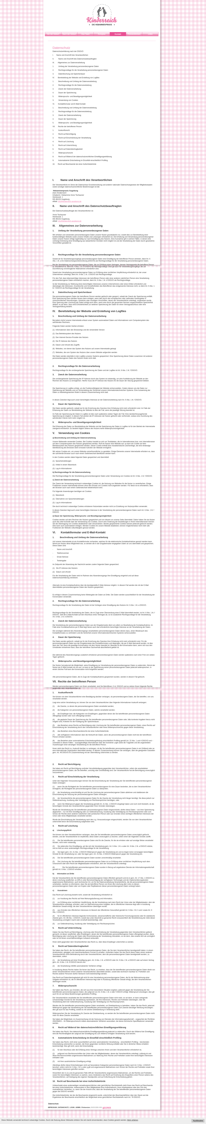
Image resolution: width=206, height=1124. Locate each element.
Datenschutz (53, 1104)
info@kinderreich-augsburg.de (69, 201)
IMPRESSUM (52, 1107)
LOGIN (72, 1107)
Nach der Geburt (69, 34)
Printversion (86, 1107)
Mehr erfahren (132, 1120)
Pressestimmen (134, 34)
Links (150, 34)
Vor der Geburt (53, 34)
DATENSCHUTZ (63, 1107)
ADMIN (78, 1107)
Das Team (86, 34)
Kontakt (118, 34)
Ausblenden (198, 1121)
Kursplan (101, 34)
